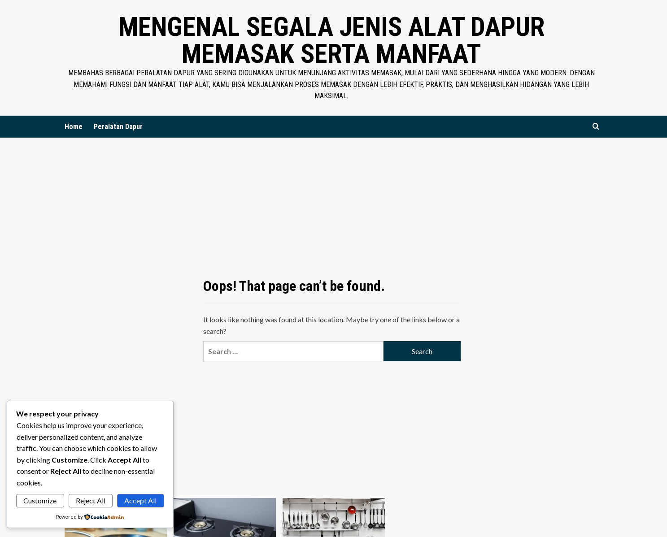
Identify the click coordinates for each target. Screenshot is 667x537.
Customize (40, 500)
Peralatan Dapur (118, 126)
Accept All (140, 500)
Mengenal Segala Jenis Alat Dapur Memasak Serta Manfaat (331, 40)
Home (74, 126)
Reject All (90, 500)
